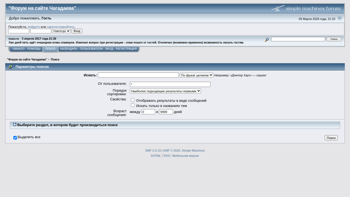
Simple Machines (193, 150)
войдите (34, 26)
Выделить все (29, 137)
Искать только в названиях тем (159, 106)
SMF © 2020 (171, 150)
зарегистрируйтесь (61, 26)
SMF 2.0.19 (153, 150)
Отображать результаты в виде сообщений (169, 101)
